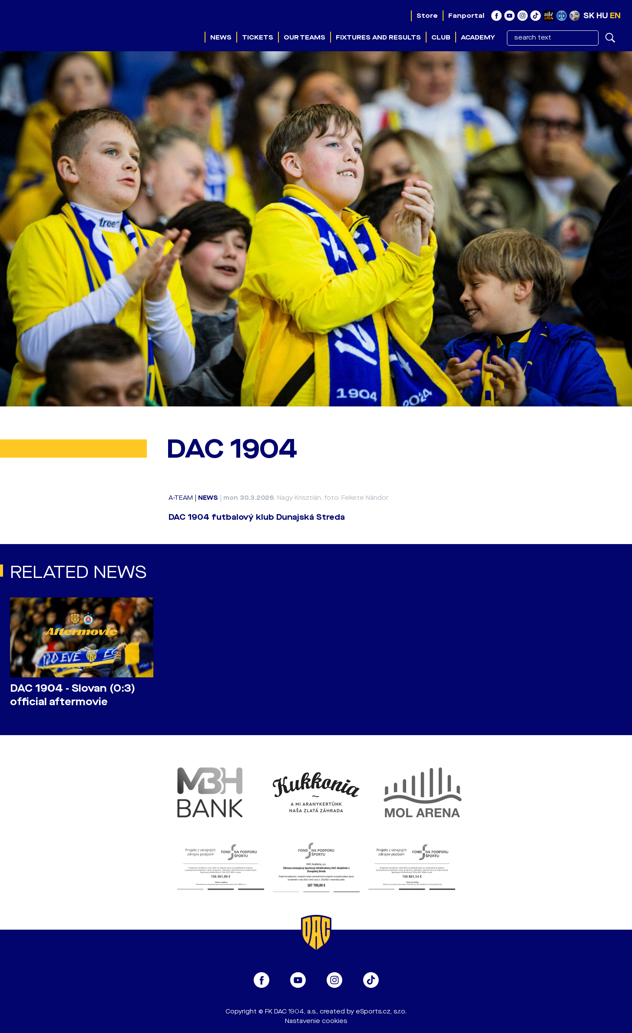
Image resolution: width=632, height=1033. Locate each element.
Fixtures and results (378, 37)
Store (427, 15)
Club (440, 37)
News (221, 37)
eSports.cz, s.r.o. (381, 1011)
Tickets (257, 37)
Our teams (304, 37)
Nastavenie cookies (316, 1021)
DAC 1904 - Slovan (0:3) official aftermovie (72, 695)
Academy (478, 37)
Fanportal (466, 15)
